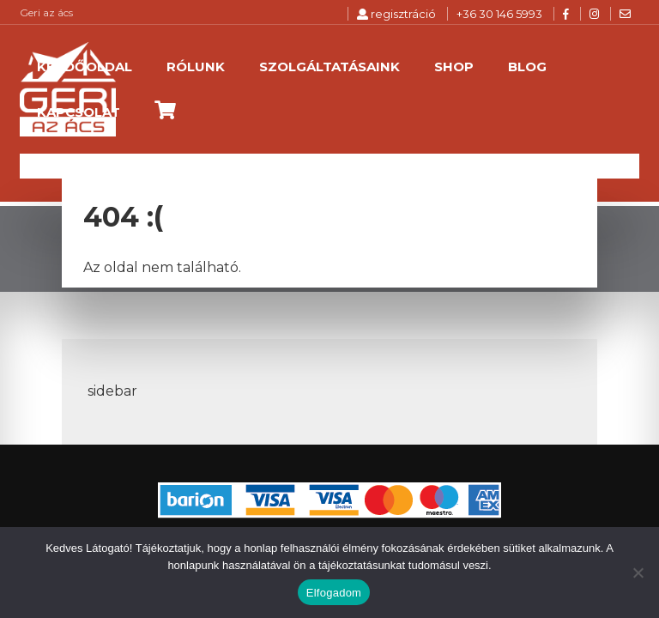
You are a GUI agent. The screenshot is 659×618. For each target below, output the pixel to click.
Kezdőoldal (84, 66)
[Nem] (637, 572)
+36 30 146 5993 (499, 14)
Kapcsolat (78, 112)
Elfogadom (333, 592)
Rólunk (195, 66)
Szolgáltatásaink (329, 66)
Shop (454, 66)
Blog (527, 66)
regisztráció (396, 14)
